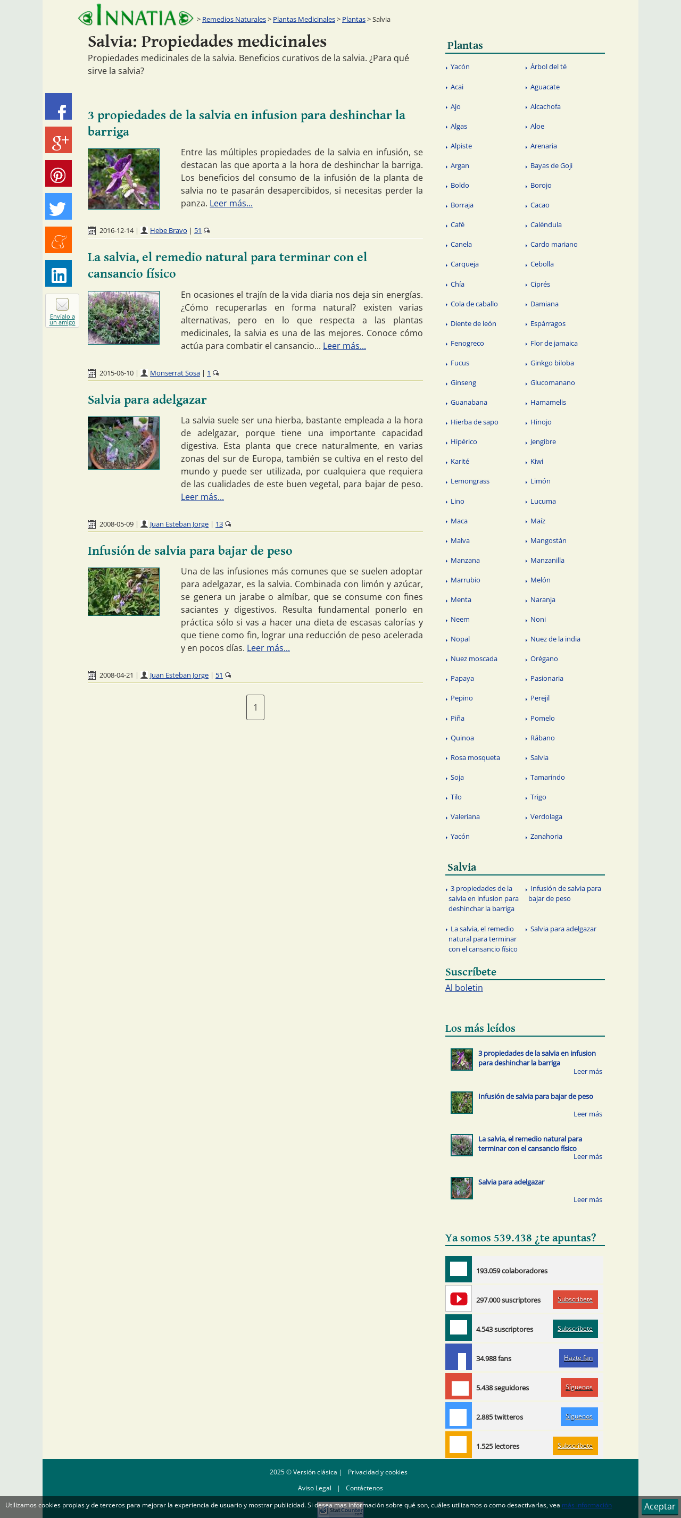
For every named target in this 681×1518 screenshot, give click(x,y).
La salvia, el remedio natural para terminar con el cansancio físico (483, 939)
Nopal (460, 639)
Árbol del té (548, 66)
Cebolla (542, 264)
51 (198, 230)
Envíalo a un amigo (62, 319)
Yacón (460, 66)
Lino (457, 501)
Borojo (541, 185)
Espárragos (548, 323)
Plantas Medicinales (304, 19)
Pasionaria (546, 678)
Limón (540, 481)
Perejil (540, 698)
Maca (459, 521)
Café (457, 224)
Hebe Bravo (168, 230)
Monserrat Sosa (175, 373)
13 (219, 524)
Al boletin (464, 988)
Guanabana (469, 402)
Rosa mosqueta (475, 757)
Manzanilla (547, 560)
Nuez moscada (474, 658)
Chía (457, 284)
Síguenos (579, 1386)
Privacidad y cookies (378, 1472)
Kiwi (536, 461)
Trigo (538, 797)
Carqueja (465, 264)
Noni (538, 619)
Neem (460, 619)
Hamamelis (548, 402)
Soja (457, 777)
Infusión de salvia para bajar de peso (190, 551)
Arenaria (543, 146)
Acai (457, 86)
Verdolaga (546, 816)
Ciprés (540, 284)
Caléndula (546, 224)
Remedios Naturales (234, 19)
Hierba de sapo (475, 422)
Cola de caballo (474, 303)
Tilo (456, 797)
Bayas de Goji (551, 165)
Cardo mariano (554, 244)
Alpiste (461, 146)
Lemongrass (470, 481)
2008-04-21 (116, 675)
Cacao (540, 205)
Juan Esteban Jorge (179, 524)
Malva (460, 540)
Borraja (462, 205)
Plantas (354, 19)
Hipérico (464, 441)
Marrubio (465, 580)
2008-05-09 (116, 524)
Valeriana (465, 816)
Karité (460, 461)
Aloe (537, 126)
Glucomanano (552, 382)
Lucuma (543, 501)
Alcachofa (545, 106)
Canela (461, 244)
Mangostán (548, 540)
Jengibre (543, 441)
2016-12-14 (116, 230)
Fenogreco (467, 343)
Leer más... (231, 203)
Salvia (539, 757)
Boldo (460, 185)
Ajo (456, 106)
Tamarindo (547, 777)
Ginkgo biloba (552, 363)
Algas (459, 126)
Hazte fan (578, 1357)
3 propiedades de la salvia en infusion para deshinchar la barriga (484, 898)
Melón (540, 580)
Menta (461, 599)
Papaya (462, 678)
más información (587, 1504)
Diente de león (473, 323)
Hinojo (541, 422)
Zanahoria (546, 836)
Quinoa (462, 738)
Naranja (542, 599)
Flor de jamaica (554, 343)
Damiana (544, 303)
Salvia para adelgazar (147, 400)
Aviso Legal (314, 1487)
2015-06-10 (116, 373)
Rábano (542, 738)
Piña (457, 718)
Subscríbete (575, 1299)
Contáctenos (364, 1487)
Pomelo (542, 718)
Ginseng (463, 382)
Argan (460, 165)
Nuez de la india (555, 639)
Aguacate (545, 86)
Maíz (537, 521)
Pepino (462, 698)
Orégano (544, 658)
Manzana (465, 560)
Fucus (460, 363)
